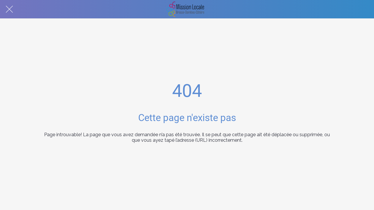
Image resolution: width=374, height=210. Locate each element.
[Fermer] (9, 9)
